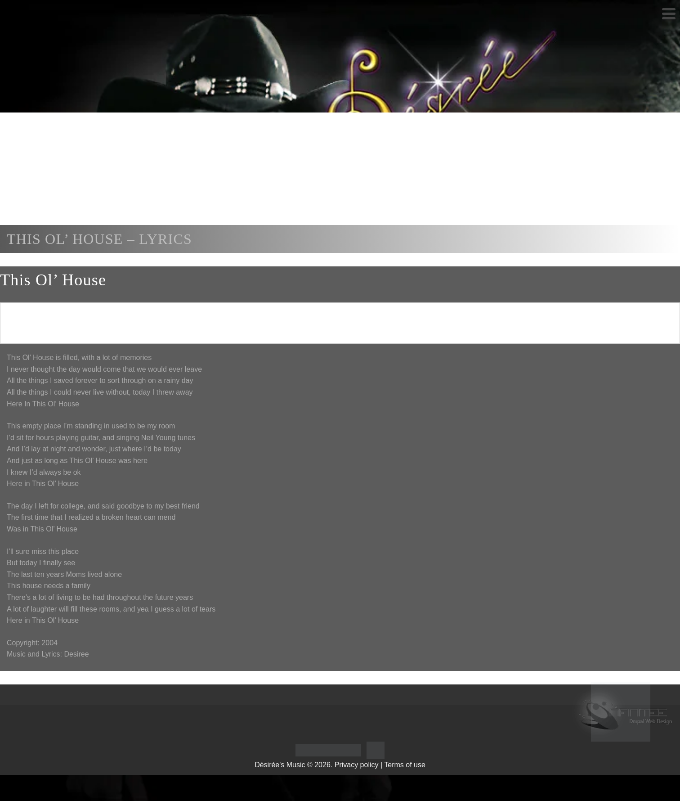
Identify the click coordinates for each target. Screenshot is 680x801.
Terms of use (404, 765)
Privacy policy (357, 765)
